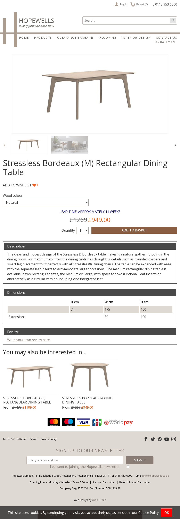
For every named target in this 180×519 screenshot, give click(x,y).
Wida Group (99, 500)
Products (43, 37)
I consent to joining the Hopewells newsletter (85, 466)
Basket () (139, 4)
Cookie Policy (148, 512)
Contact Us (166, 37)
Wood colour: (13, 195)
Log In (120, 4)
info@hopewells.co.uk (156, 475)
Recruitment (165, 42)
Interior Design (136, 37)
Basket (33, 439)
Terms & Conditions (14, 439)
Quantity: (68, 230)
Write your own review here (28, 340)
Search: (82, 16)
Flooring (107, 37)
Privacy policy (49, 439)
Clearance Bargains (75, 37)
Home (24, 37)
